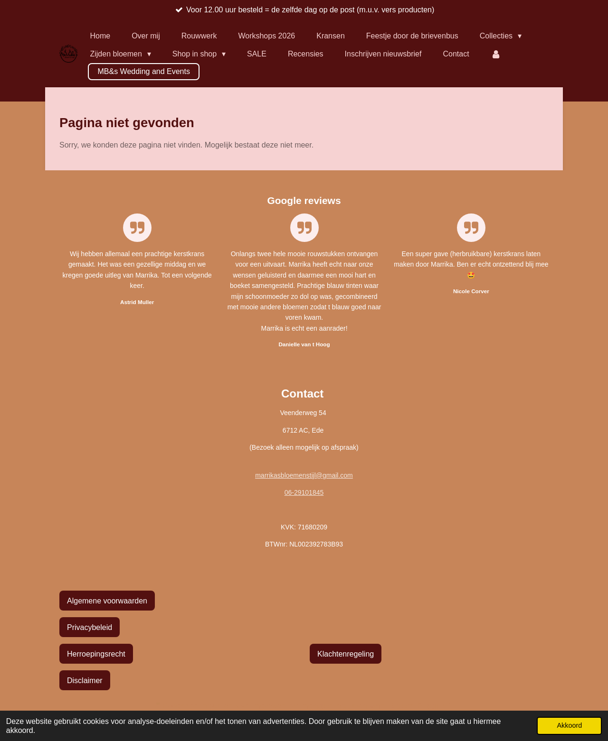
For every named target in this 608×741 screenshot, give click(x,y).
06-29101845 (304, 492)
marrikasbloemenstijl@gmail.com (304, 475)
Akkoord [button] (569, 725)
